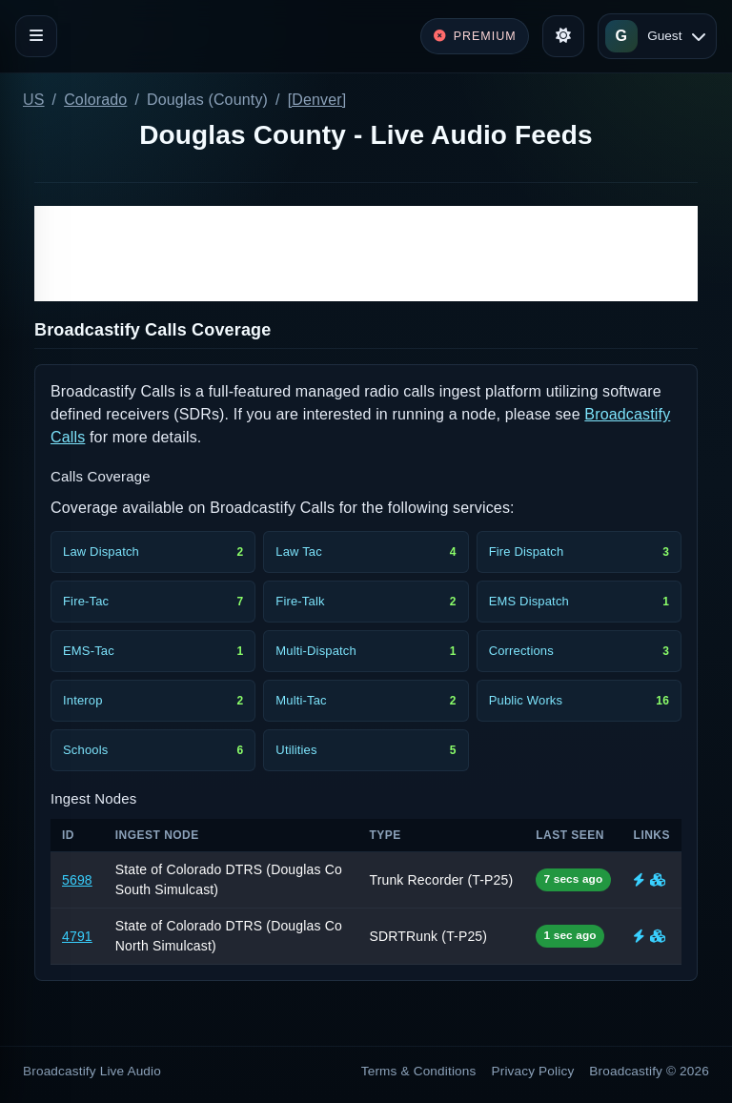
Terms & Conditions (419, 1071)
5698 (77, 880)
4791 (77, 936)
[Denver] (317, 100)
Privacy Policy (533, 1071)
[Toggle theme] (563, 36)
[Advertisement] (366, 253)
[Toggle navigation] (36, 36)
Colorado (95, 100)
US (34, 100)
